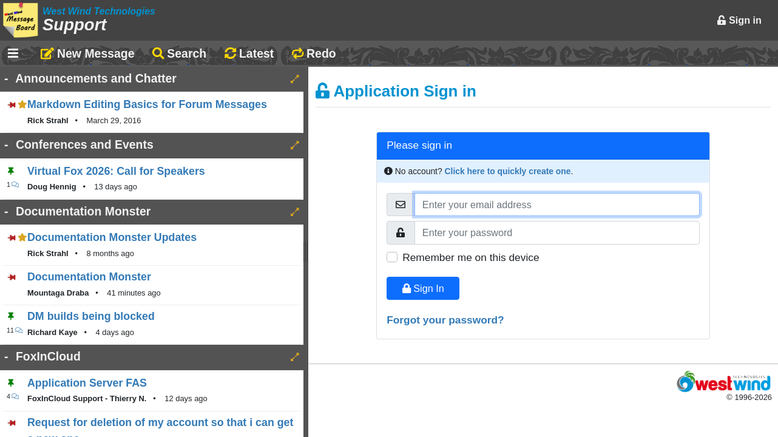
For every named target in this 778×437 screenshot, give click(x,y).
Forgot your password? (445, 320)
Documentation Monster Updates (112, 237)
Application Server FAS (87, 383)
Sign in (739, 20)
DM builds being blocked (91, 316)
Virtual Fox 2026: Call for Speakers (116, 171)
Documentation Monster (89, 277)
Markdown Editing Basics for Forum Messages (147, 104)
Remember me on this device (470, 257)
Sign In (423, 288)
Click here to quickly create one (508, 171)
